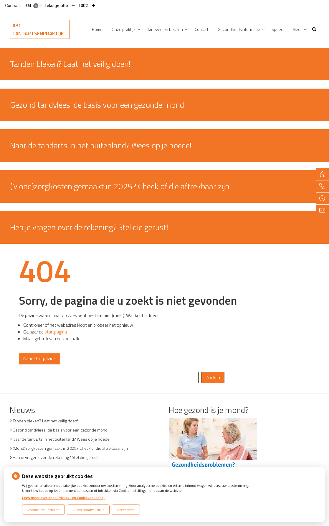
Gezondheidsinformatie (239, 29)
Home (97, 29)
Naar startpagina (39, 358)
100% (83, 5)
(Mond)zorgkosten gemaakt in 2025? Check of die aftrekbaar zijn (70, 448)
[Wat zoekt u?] (109, 378)
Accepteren (126, 509)
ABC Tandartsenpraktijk (38, 29)
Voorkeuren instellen (43, 509)
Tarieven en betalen (165, 29)
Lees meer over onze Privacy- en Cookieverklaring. (63, 497)
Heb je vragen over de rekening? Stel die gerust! (56, 457)
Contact (202, 29)
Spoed (277, 29)
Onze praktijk (123, 29)
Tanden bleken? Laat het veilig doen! (45, 421)
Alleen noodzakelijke (88, 509)
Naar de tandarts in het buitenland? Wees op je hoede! (61, 439)
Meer (297, 29)
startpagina (55, 331)
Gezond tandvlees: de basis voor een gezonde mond (60, 430)
